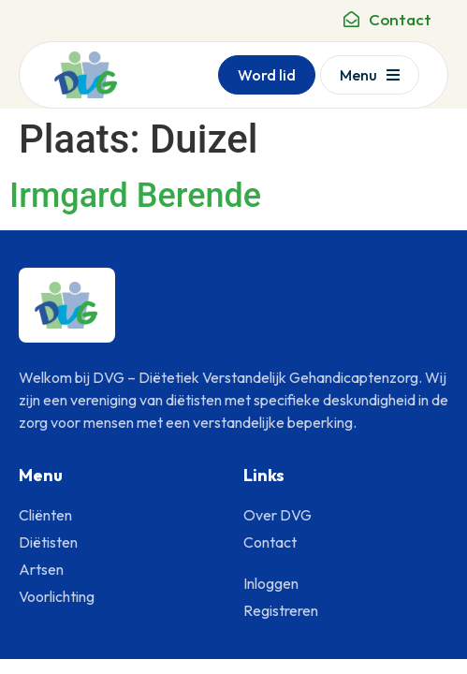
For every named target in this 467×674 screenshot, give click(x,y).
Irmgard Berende (135, 195)
